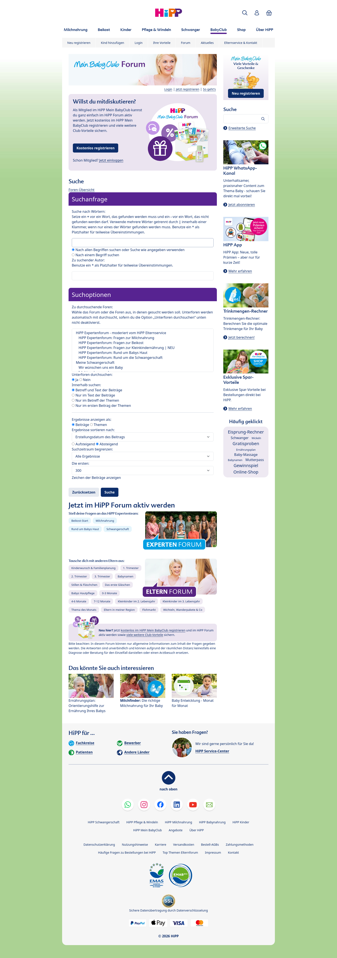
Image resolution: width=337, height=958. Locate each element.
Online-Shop (245, 472)
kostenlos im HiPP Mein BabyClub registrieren (153, 630)
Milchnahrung (105, 521)
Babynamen (125, 576)
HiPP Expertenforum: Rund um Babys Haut (142, 352)
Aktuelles (207, 43)
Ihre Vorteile (161, 43)
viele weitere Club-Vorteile (144, 635)
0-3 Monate (109, 593)
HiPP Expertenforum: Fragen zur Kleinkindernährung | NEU (142, 347)
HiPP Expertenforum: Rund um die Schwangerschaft (142, 357)
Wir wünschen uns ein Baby (142, 367)
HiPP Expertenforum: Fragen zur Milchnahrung (142, 337)
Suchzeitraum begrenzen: (92, 449)
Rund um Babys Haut (85, 529)
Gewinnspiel (246, 465)
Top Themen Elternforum (180, 852)
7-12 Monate (102, 601)
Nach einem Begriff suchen (95, 255)
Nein (84, 379)
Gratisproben (246, 443)
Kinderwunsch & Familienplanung (93, 568)
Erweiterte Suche (242, 128)
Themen (98, 424)
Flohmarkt (149, 610)
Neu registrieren (78, 43)
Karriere (160, 844)
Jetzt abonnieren (241, 204)
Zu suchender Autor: (88, 260)
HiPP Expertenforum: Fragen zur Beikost (142, 342)
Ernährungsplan (246, 450)
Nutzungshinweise (135, 844)
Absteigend (107, 444)
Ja (75, 379)
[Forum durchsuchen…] (245, 118)
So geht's (209, 89)
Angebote (175, 830)
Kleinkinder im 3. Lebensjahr (181, 601)
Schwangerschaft (117, 529)
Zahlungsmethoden (239, 844)
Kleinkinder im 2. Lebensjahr (136, 601)
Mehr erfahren (240, 271)
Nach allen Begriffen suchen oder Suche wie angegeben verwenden (128, 249)
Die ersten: (80, 463)
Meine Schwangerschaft (142, 362)
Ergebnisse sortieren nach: (93, 429)
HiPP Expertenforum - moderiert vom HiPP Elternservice (142, 332)
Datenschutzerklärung (99, 844)
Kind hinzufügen (112, 43)
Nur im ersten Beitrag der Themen (101, 405)
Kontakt (233, 852)
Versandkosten (183, 844)
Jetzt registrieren (187, 89)
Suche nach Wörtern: (88, 211)
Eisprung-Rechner (246, 432)
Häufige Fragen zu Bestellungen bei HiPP (127, 852)
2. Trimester (79, 576)
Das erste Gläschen (117, 585)
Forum (185, 43)
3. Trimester (102, 576)
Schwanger (239, 437)
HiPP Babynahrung (212, 822)
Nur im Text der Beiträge (93, 395)
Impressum (213, 852)
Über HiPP (196, 830)
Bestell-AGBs (210, 844)
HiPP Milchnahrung (178, 822)
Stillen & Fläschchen (84, 585)
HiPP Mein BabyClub (147, 830)
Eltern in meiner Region (119, 610)
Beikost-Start (79, 521)
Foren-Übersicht (82, 189)
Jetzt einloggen (111, 160)
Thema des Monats (83, 610)
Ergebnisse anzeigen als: (91, 419)
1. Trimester (131, 568)
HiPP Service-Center (212, 751)
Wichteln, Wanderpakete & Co (182, 610)
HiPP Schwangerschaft (103, 822)
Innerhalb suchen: (86, 385)
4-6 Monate (78, 601)
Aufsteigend (83, 444)
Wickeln (256, 438)
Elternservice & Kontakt (240, 43)
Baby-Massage (246, 454)
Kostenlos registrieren (96, 148)
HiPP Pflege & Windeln (142, 822)
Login (139, 43)
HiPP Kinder (241, 822)
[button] (244, 13)
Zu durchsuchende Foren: (92, 307)
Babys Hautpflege (83, 593)
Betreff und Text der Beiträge (97, 390)
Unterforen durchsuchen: (92, 374)
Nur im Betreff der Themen (95, 400)
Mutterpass (254, 459)
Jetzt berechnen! (241, 337)
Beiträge (80, 424)
